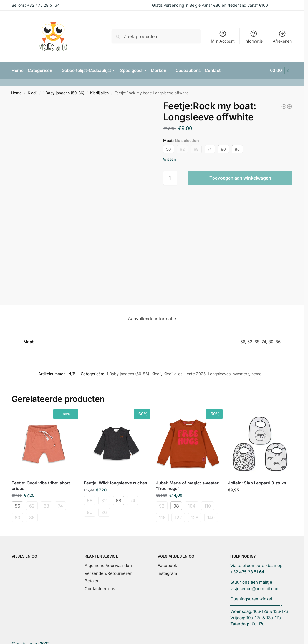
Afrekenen (282, 36)
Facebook (167, 565)
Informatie (253, 36)
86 (237, 148)
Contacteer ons (100, 588)
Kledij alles (99, 93)
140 (211, 517)
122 (178, 517)
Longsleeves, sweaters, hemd (235, 373)
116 (162, 517)
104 (191, 506)
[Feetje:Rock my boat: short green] (289, 106)
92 (162, 506)
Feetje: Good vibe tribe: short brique (41, 485)
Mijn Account (223, 36)
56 (168, 148)
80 (223, 148)
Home (16, 93)
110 (207, 506)
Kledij (32, 93)
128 (194, 517)
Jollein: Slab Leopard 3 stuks (257, 483)
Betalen (92, 580)
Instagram (167, 573)
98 (176, 506)
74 (210, 148)
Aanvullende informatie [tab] (152, 318)
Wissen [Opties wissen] (169, 159)
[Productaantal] (170, 178)
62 (182, 148)
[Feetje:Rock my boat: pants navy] (284, 106)
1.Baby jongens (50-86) (63, 93)
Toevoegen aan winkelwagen (240, 178)
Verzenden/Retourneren (108, 573)
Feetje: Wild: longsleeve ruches (115, 483)
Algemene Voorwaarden (108, 565)
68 (196, 148)
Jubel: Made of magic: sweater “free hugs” (187, 485)
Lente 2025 (195, 373)
